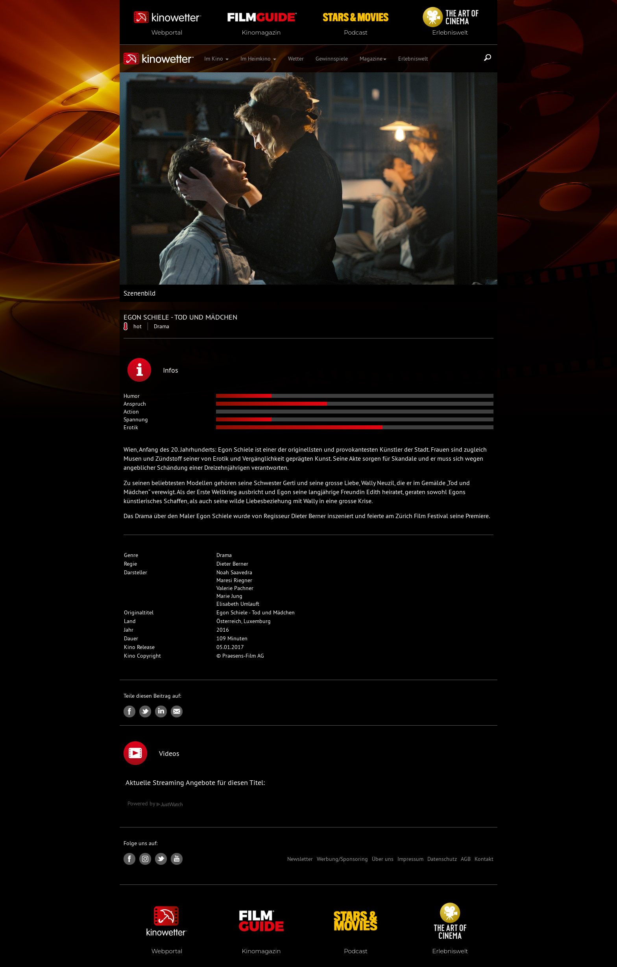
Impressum (410, 858)
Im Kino (216, 58)
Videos (151, 753)
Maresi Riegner (234, 580)
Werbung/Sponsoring (342, 858)
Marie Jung (229, 595)
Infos (152, 370)
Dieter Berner (232, 563)
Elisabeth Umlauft (237, 603)
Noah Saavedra (234, 572)
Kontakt (484, 858)
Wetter (296, 58)
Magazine (373, 58)
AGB (466, 858)
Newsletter (300, 858)
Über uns (382, 858)
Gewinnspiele (332, 58)
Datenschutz (442, 858)
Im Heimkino (258, 58)
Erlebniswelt (413, 58)
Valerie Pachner (234, 588)
